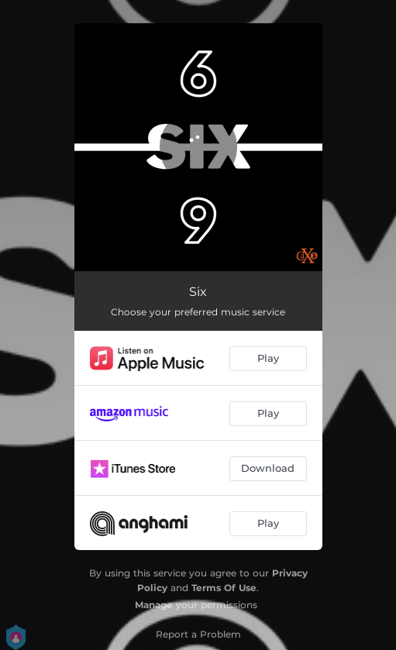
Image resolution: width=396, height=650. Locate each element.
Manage (154, 604)
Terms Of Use (224, 587)
